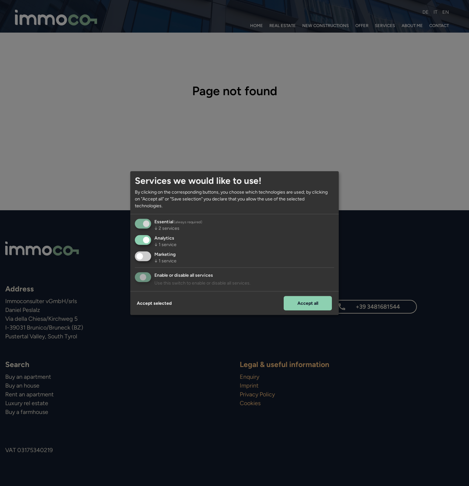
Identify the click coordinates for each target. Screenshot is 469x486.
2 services (166, 228)
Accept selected (154, 303)
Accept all (307, 303)
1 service (165, 244)
